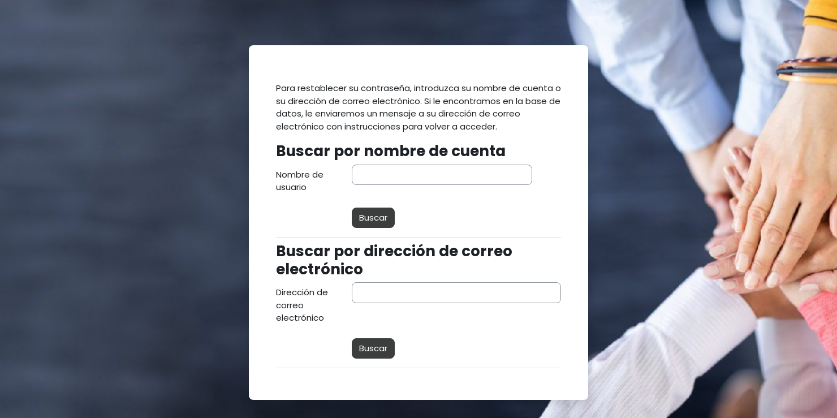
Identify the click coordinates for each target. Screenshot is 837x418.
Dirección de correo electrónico (302, 305)
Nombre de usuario (299, 181)
